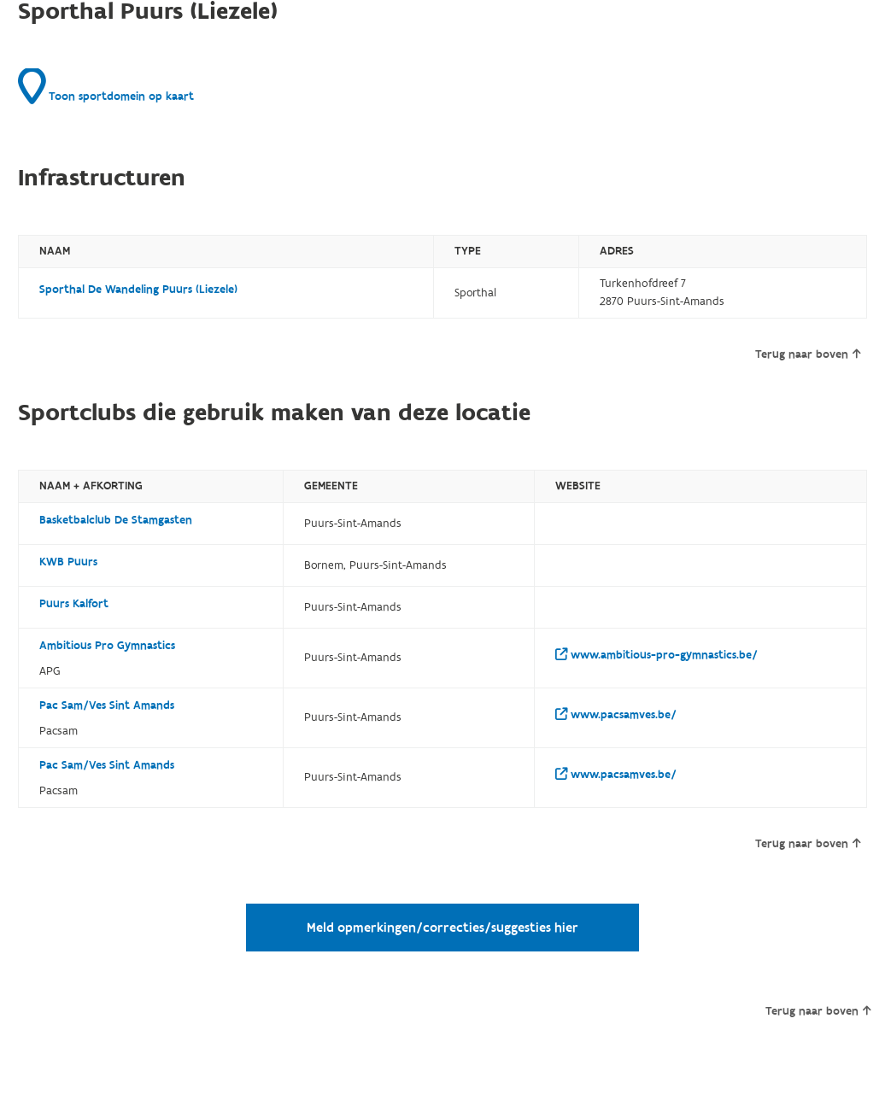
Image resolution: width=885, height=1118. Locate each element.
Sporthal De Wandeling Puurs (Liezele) (138, 289)
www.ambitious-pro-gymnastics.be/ (656, 655)
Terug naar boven (807, 354)
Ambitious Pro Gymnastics (107, 645)
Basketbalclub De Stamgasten (115, 520)
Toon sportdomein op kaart (106, 86)
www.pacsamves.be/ (616, 715)
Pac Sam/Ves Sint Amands (106, 705)
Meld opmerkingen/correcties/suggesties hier (442, 927)
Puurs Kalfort (73, 604)
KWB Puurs (68, 562)
